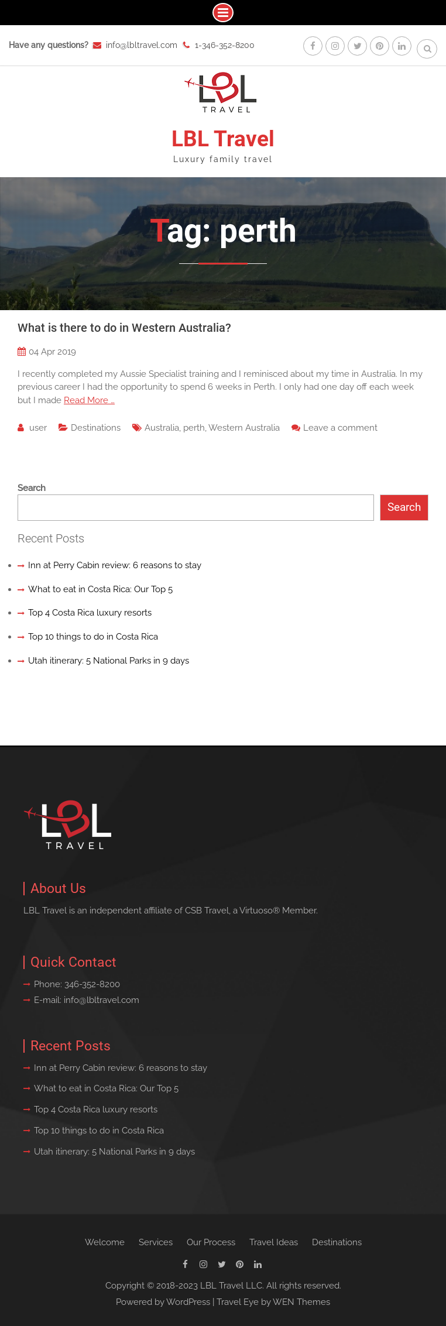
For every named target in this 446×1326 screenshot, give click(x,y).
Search (32, 488)
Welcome (105, 1242)
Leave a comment (340, 427)
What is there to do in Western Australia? (124, 328)
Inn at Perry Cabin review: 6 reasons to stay (114, 565)
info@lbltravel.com (141, 45)
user (38, 427)
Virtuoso (256, 910)
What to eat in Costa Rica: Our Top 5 (100, 589)
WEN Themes (301, 1302)
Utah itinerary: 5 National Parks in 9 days (108, 660)
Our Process (211, 1242)
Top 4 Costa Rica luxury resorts (90, 612)
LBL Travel (223, 139)
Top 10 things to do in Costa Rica (93, 636)
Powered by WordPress (163, 1302)
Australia (162, 427)
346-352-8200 (92, 984)
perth (194, 427)
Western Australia (244, 427)
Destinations (96, 427)
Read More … (89, 400)
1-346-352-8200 (225, 45)
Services (156, 1242)
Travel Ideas (273, 1242)
